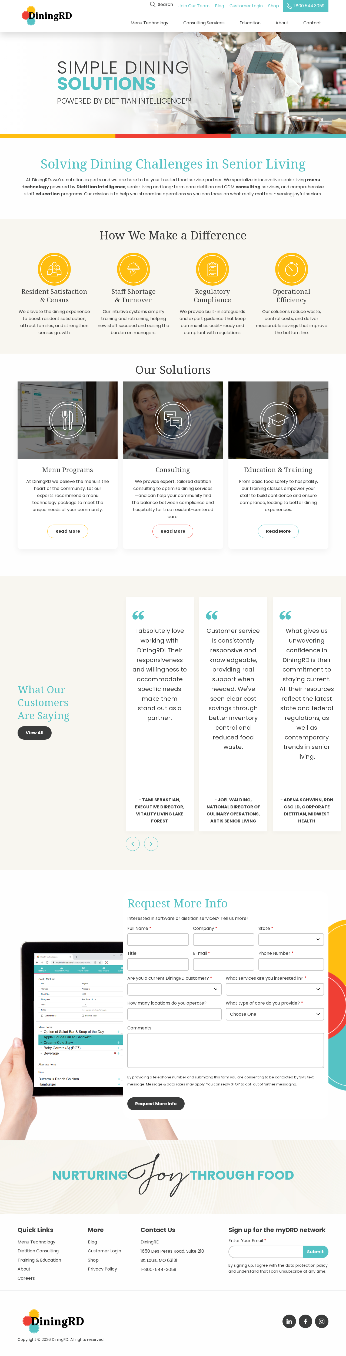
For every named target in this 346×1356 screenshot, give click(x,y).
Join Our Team (195, 4)
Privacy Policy (102, 1266)
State (264, 926)
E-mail (200, 950)
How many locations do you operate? (167, 1000)
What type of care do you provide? (263, 1000)
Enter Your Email (245, 1238)
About (281, 21)
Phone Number (274, 950)
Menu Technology (149, 21)
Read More (67, 528)
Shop (274, 4)
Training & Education (39, 1257)
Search (162, 4)
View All (35, 730)
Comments (139, 1025)
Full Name (137, 926)
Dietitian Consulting (38, 1248)
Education (250, 21)
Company (203, 926)
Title (132, 950)
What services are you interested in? (264, 975)
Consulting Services (204, 21)
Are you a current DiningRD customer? (168, 975)
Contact (312, 21)
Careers (26, 1275)
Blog (220, 4)
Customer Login (247, 4)
